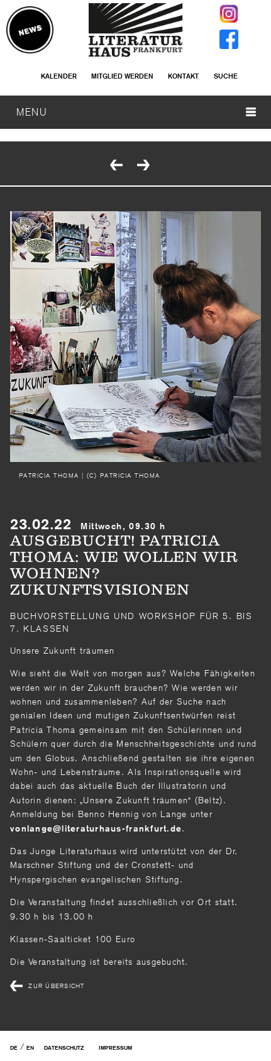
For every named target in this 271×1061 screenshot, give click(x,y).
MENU (136, 112)
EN (30, 1048)
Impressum (115, 1048)
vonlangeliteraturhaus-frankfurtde (96, 828)
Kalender (59, 76)
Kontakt (183, 76)
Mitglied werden (122, 76)
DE (14, 1048)
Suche (226, 76)
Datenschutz (64, 1048)
